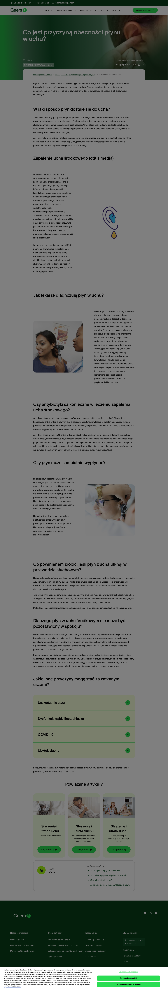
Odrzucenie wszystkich (128, 978)
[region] (84, 978)
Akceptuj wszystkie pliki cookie (128, 984)
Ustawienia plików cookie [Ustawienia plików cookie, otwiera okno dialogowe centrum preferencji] (128, 972)
